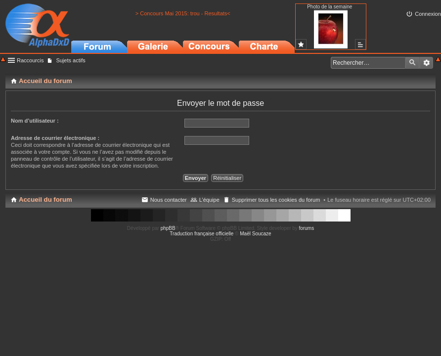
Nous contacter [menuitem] (168, 200)
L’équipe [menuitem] (209, 200)
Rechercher (412, 63)
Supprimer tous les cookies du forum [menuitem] (276, 200)
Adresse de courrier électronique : (55, 138)
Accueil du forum (45, 199)
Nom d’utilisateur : (35, 121)
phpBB (168, 228)
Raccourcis (30, 60)
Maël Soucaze (255, 233)
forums (306, 228)
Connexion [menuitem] (428, 14)
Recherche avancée (426, 63)
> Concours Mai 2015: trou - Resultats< (182, 13)
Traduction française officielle (201, 233)
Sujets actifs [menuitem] (70, 60)
